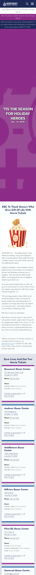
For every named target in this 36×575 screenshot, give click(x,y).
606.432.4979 (14, 538)
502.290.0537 (14, 460)
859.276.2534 (14, 378)
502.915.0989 (14, 499)
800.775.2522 (9, 396)
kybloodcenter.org (7, 344)
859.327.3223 (14, 418)
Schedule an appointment (12, 393)
